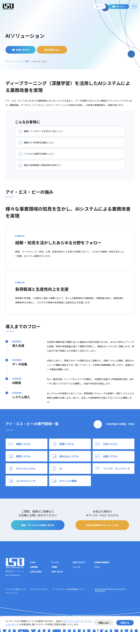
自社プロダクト (79, 562)
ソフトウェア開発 (22, 61)
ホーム (8, 61)
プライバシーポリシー (74, 621)
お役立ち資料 (36, 572)
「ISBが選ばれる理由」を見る (120, 424)
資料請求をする (52, 49)
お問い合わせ (120, 6)
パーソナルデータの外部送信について (68, 589)
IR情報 (54, 567)
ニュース (76, 567)
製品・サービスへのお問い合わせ (37, 525)
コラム (97, 567)
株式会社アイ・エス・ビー (8, 6)
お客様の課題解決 (101, 562)
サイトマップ (11, 593)
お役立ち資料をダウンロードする (102, 525)
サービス (55, 562)
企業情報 (34, 567)
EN (101, 6)
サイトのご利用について (16, 589)
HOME (33, 562)
